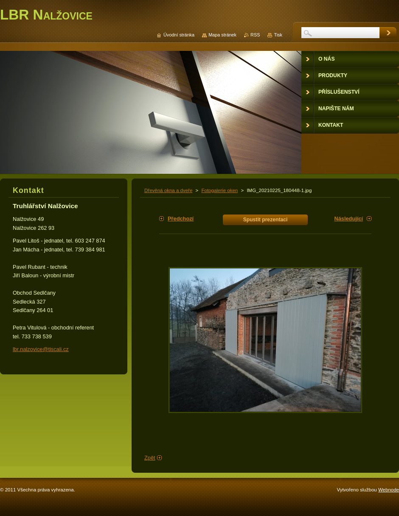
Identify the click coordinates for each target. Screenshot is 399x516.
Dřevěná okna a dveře (168, 190)
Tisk (278, 34)
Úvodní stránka (178, 34)
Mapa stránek (222, 34)
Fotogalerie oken (219, 190)
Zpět (149, 458)
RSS (255, 34)
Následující (348, 218)
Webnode (388, 489)
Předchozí (181, 218)
